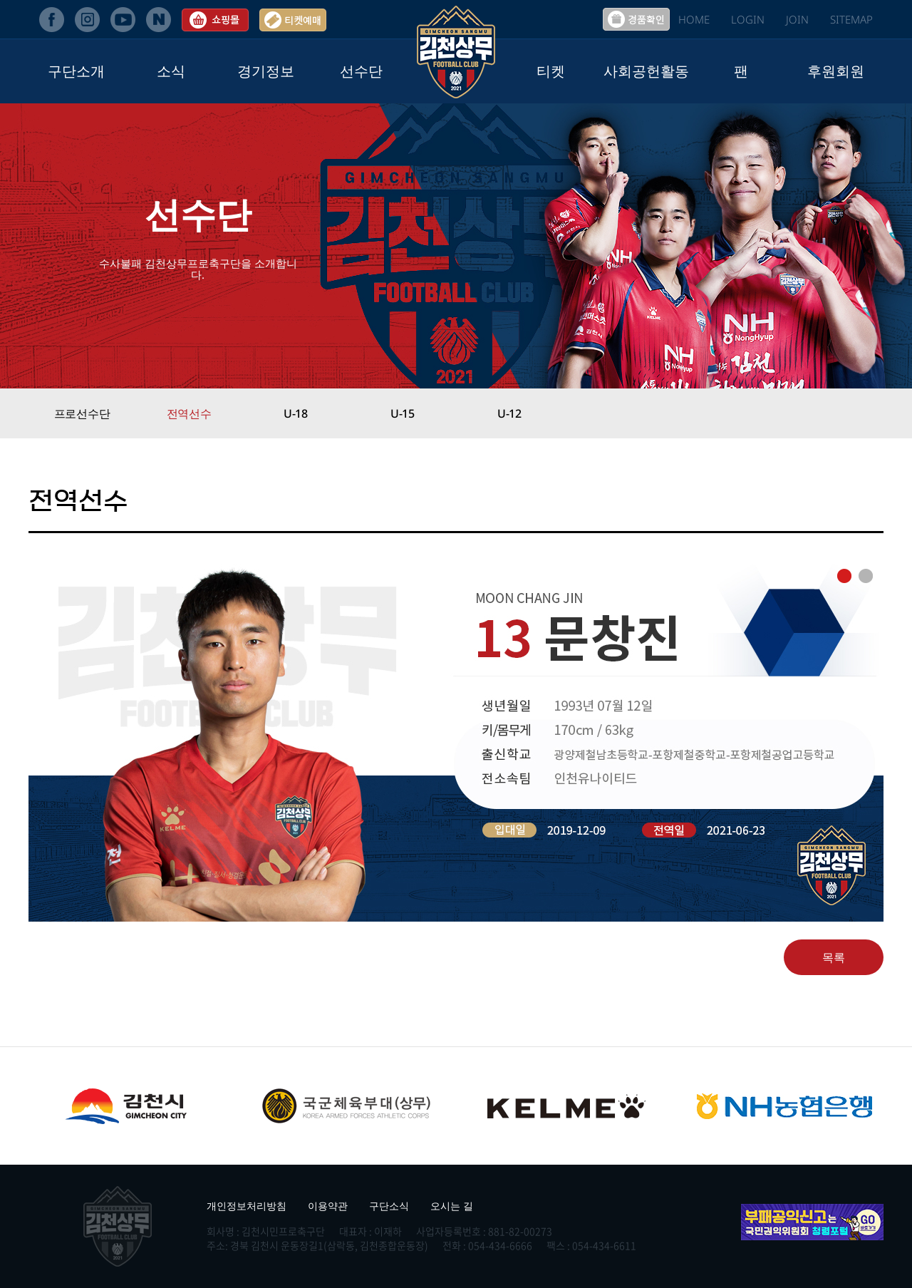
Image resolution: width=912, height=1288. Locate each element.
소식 (171, 71)
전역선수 (189, 413)
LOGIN (748, 19)
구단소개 (76, 71)
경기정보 (265, 71)
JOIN (797, 19)
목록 (833, 957)
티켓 (551, 71)
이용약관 (328, 1205)
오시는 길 (451, 1205)
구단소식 (389, 1205)
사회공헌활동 (646, 71)
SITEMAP (851, 19)
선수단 (361, 71)
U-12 (509, 413)
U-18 (296, 413)
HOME (694, 19)
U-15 (402, 413)
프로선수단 (82, 413)
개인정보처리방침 (246, 1205)
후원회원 (835, 71)
